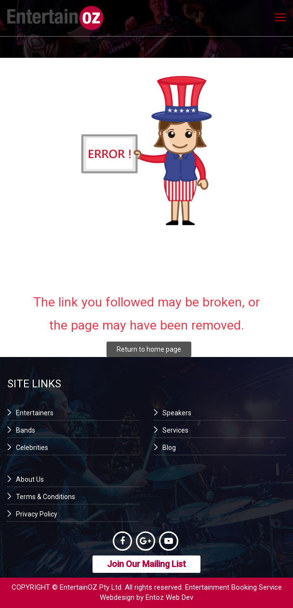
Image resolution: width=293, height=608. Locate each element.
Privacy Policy (36, 514)
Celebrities (32, 447)
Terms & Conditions (45, 497)
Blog (169, 447)
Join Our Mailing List (146, 564)
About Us (30, 479)
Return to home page (149, 349)
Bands (25, 430)
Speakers (176, 413)
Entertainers (34, 413)
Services (175, 430)
